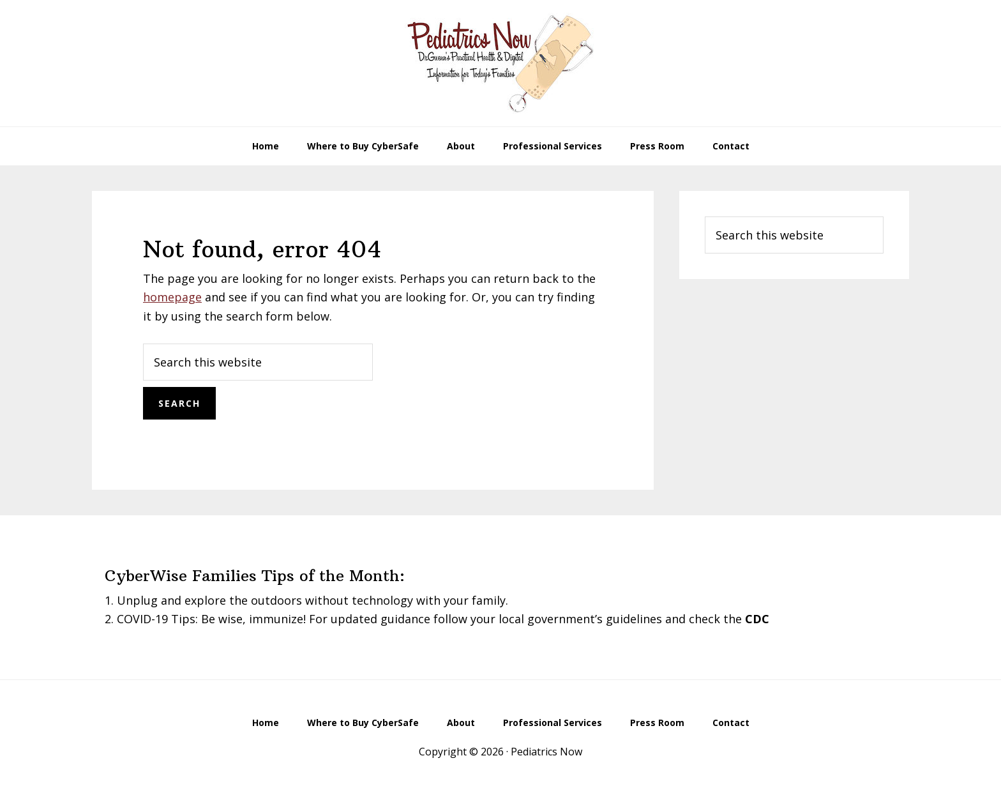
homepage (172, 297)
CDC (757, 618)
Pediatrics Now (500, 63)
